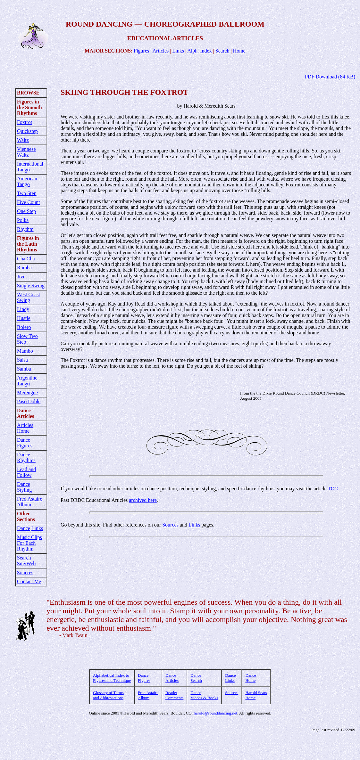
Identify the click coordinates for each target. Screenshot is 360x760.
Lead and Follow (26, 472)
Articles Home (25, 428)
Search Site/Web (26, 560)
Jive (21, 276)
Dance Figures (24, 442)
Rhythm (25, 229)
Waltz (23, 140)
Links (178, 50)
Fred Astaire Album (29, 501)
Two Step (27, 193)
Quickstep (27, 131)
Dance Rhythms (26, 457)
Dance (23, 528)
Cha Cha (26, 258)
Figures (141, 50)
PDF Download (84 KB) (330, 76)
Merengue (27, 392)
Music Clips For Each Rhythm (29, 543)
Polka (23, 220)
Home (239, 50)
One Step (26, 211)
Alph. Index (199, 50)
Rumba (24, 267)
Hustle (23, 318)
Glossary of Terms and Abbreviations (108, 695)
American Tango (27, 181)
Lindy (23, 309)
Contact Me (29, 581)
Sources (25, 572)
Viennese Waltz (26, 152)
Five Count (28, 202)
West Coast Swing (28, 297)
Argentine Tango (27, 380)
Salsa (22, 360)
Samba (24, 369)
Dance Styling (24, 487)
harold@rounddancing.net (215, 713)
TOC (333, 488)
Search (222, 50)
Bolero (24, 327)
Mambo (25, 351)
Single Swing (31, 285)
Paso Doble (28, 401)
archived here (143, 500)
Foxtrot (24, 122)
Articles (161, 50)
